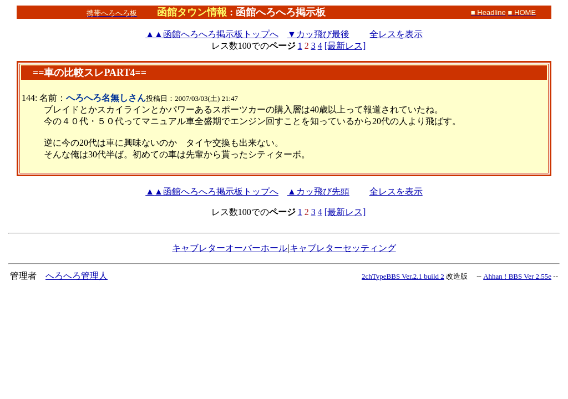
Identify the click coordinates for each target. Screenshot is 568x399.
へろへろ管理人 (76, 275)
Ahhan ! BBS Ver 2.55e (517, 276)
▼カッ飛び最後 (318, 34)
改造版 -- (463, 276)
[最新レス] (345, 45)
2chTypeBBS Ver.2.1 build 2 (403, 276)
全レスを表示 (396, 34)
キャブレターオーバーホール (229, 248)
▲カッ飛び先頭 (318, 191)
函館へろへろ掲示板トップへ (211, 34)
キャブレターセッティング (343, 248)
